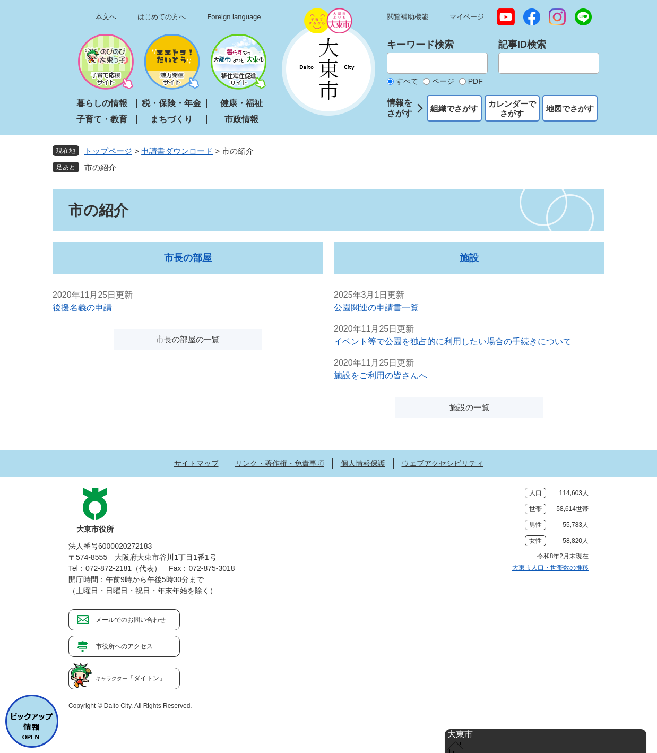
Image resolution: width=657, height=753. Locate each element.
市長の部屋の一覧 (188, 339)
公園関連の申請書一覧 (376, 307)
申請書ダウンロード (177, 150)
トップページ (108, 150)
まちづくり (171, 119)
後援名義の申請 (82, 307)
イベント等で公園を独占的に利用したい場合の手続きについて (453, 341)
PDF (475, 81)
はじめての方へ (161, 17)
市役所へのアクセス (124, 646)
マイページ (466, 17)
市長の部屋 (188, 258)
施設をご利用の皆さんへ (380, 375)
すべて (407, 81)
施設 (469, 258)
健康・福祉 (241, 103)
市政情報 (241, 119)
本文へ (106, 17)
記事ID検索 (522, 44)
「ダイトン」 (131, 678)
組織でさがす (454, 108)
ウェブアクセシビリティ (442, 463)
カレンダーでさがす (512, 108)
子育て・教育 (101, 119)
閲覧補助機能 (407, 17)
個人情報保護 (363, 463)
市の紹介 (100, 167)
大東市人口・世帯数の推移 (550, 568)
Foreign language (234, 17)
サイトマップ (196, 463)
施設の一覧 (469, 407)
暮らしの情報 (101, 103)
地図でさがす (570, 108)
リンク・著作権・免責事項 (279, 463)
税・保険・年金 (171, 103)
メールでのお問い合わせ (131, 620)
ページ (443, 81)
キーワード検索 (420, 44)
